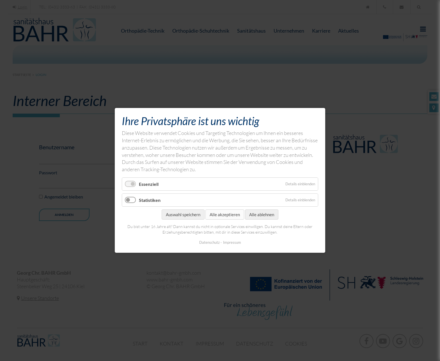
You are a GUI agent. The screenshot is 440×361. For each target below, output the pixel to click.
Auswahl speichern (183, 214)
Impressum (232, 242)
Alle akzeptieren (225, 214)
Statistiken (150, 200)
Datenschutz (209, 242)
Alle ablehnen (261, 214)
